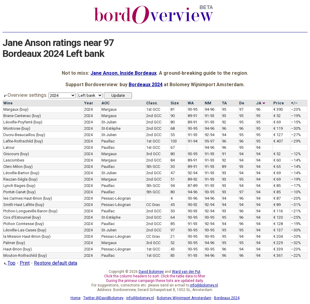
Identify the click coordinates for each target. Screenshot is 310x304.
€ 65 (277, 166)
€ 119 (278, 128)
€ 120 (278, 217)
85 (172, 223)
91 (224, 154)
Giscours (11, 154)
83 (172, 255)
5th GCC (153, 166)
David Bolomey (151, 272)
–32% (296, 242)
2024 (88, 109)
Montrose (11, 128)
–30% (296, 128)
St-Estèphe (110, 128)
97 (241, 109)
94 (224, 134)
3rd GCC (153, 154)
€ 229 (278, 242)
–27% (296, 134)
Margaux (10, 109)
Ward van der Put (186, 272)
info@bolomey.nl (204, 285)
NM (208, 103)
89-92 (192, 179)
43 (172, 249)
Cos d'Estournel (17, 217)
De (241, 103)
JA (260, 103)
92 (224, 122)
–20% (296, 198)
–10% (296, 192)
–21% (296, 211)
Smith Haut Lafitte (18, 204)
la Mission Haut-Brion (22, 236)
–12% (296, 154)
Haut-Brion (12, 249)
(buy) (23, 109)
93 (224, 115)
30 (172, 166)
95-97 (209, 141)
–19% (296, 115)
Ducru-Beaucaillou (19, 134)
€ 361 (278, 255)
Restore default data (55, 263)
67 (172, 147)
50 (172, 211)
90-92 (192, 204)
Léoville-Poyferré (17, 122)
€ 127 (278, 134)
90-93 (192, 211)
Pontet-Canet (14, 192)
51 (172, 179)
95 (224, 109)
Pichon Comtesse (18, 223)
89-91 (192, 115)
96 (258, 109)
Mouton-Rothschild (20, 255)
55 (172, 134)
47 (172, 173)
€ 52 (277, 115)
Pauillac (108, 141)
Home (76, 298)
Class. (152, 103)
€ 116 (278, 211)
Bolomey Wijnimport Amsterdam (184, 298)
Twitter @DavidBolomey (103, 298)
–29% (296, 141)
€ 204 (278, 236)
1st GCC (153, 109)
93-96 (192, 198)
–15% (296, 122)
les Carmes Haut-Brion (22, 198)
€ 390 (278, 109)
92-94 (209, 134)
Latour (9, 147)
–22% (296, 255)
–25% (296, 217)
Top (8, 263)
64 (172, 217)
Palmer (9, 242)
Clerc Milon (13, 166)
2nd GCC (153, 115)
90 (172, 115)
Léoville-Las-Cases (19, 230)
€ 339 (278, 249)
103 (173, 141)
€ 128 (278, 223)
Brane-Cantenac (17, 115)
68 (172, 128)
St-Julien (109, 122)
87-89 (192, 185)
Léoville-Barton (16, 173)
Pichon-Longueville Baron (25, 211)
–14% (296, 160)
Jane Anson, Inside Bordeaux (124, 73)
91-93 (209, 115)
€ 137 (278, 230)
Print (25, 263)
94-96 (209, 109)
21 (172, 236)
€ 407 (278, 141)
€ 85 (277, 185)
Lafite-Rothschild (18, 141)
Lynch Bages (14, 185)
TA (224, 103)
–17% (296, 185)
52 (172, 242)
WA (191, 103)
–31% (296, 204)
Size (174, 103)
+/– (294, 103)
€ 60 (277, 160)
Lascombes (13, 160)
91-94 (192, 141)
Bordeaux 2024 (146, 84)
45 (172, 204)
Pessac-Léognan (116, 198)
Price (278, 103)
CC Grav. (153, 204)
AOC (105, 103)
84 (172, 160)
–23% (296, 109)
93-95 (192, 109)
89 (224, 166)
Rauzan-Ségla (15, 179)
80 (172, 122)
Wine (8, 103)
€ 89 (277, 204)
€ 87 (277, 198)
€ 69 (277, 122)
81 (172, 109)
